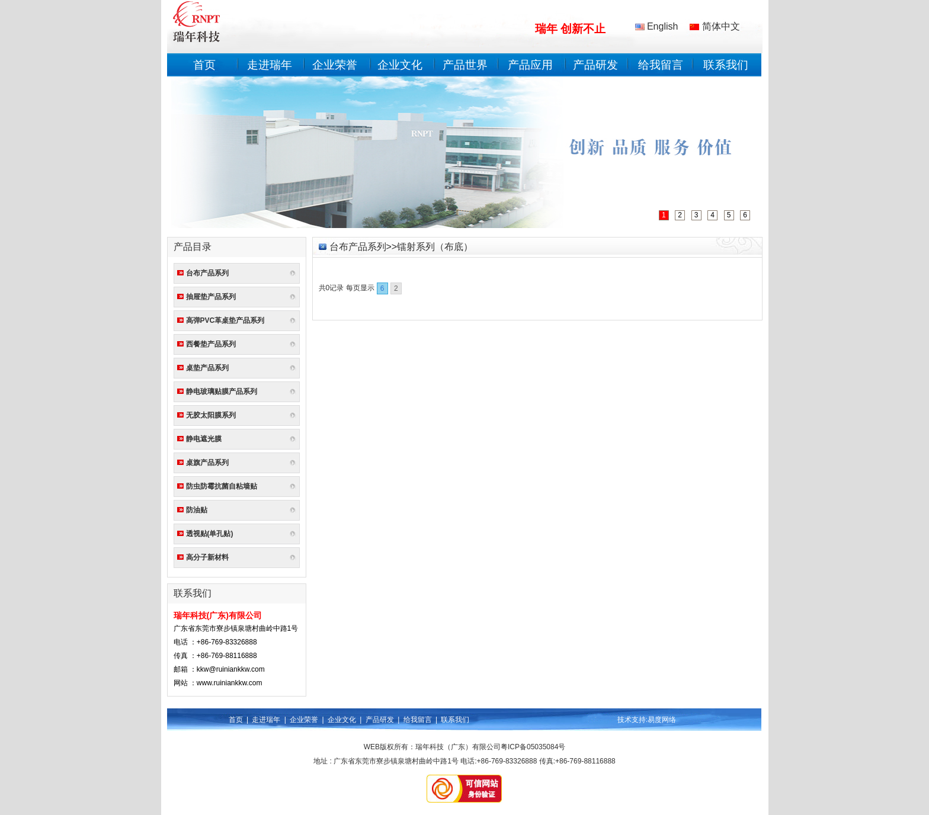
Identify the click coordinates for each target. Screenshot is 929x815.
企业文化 (399, 65)
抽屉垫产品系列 (211, 297)
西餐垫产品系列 (211, 344)
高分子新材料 (207, 557)
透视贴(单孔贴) (209, 534)
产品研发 (595, 65)
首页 (204, 65)
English (656, 26)
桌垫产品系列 (207, 368)
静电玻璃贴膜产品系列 (221, 391)
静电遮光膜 (204, 439)
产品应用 (530, 65)
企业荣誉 (334, 65)
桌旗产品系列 (207, 462)
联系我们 (725, 65)
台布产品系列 (207, 273)
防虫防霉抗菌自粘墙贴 (221, 486)
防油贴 (196, 510)
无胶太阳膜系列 (211, 415)
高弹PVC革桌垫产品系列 (225, 320)
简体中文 (714, 26)
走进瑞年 (269, 65)
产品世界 (465, 65)
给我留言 (660, 65)
